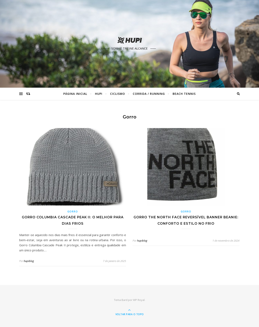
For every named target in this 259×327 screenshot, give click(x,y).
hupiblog (29, 261)
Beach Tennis (184, 94)
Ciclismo (117, 94)
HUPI (98, 94)
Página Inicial (75, 94)
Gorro (72, 211)
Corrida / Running (149, 94)
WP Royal (139, 300)
